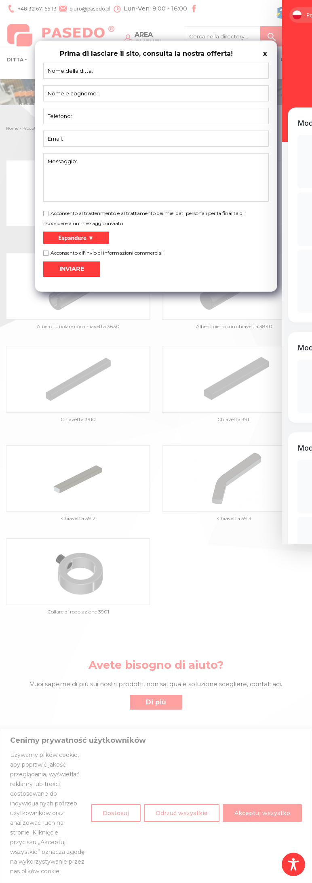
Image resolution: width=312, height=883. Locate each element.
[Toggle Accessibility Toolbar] (293, 864)
